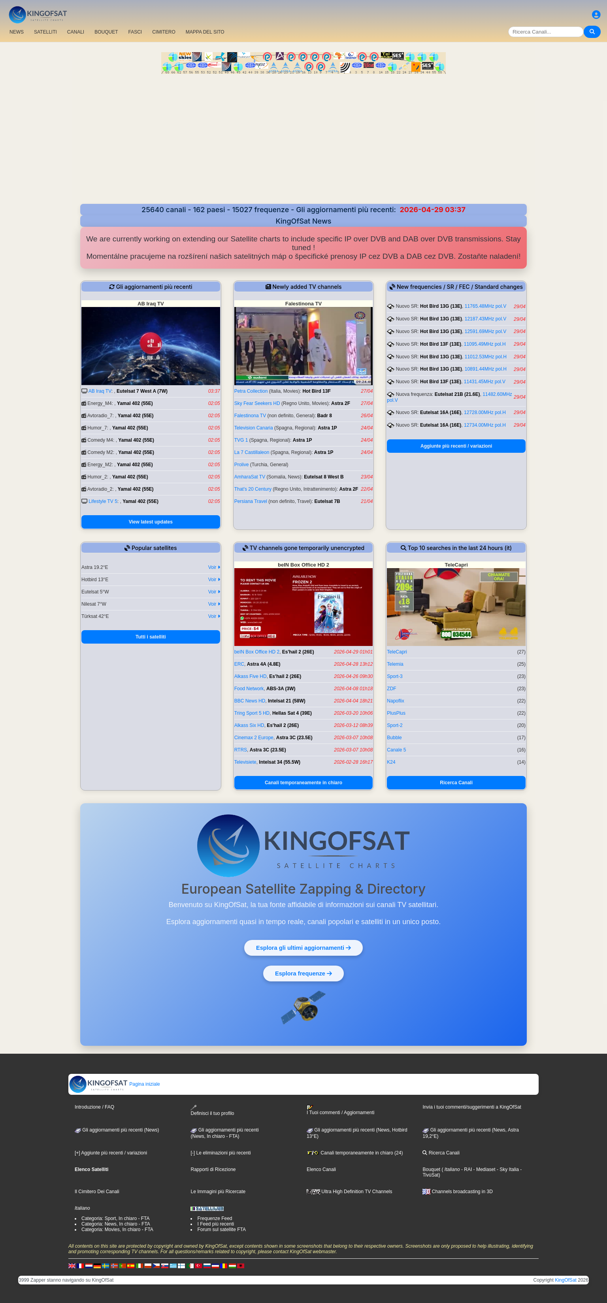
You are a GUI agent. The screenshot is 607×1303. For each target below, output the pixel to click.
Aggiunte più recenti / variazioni (456, 446)
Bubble (394, 737)
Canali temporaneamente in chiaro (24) (355, 1153)
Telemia (395, 664)
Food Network (249, 688)
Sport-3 (394, 676)
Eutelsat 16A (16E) (440, 412)
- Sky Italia (507, 1169)
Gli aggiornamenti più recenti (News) (117, 1130)
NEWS (16, 32)
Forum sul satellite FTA (221, 1229)
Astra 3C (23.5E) (294, 737)
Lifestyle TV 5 (103, 501)
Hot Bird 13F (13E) (440, 344)
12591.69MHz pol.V (485, 331)
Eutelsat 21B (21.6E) (457, 394)
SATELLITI (45, 32)
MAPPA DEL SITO (205, 32)
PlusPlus (396, 713)
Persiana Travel (250, 501)
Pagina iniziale (114, 1084)
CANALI (75, 32)
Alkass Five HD (250, 676)
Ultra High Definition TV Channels (349, 1191)
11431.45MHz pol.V (484, 381)
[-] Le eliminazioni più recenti (220, 1153)
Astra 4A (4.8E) (264, 664)
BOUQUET (106, 32)
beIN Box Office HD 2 (257, 652)
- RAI (466, 1169)
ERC (239, 664)
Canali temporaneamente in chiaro (303, 782)
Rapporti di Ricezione (213, 1169)
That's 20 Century (252, 489)
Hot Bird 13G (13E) (441, 306)
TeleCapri (397, 652)
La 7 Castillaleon (252, 452)
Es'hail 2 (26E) (298, 652)
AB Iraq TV (100, 391)
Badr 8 (324, 415)
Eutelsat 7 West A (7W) (142, 391)
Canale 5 (396, 750)
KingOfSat (566, 1280)
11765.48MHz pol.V (485, 306)
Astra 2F (340, 403)
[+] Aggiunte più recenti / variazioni (111, 1153)
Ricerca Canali (456, 782)
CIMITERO (163, 32)
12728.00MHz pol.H (485, 412)
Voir (214, 567)
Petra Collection (251, 391)
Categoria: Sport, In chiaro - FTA (115, 1218)
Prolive (241, 464)
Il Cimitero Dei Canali (97, 1191)
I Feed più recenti (215, 1224)
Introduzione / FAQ (94, 1107)
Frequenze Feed (214, 1218)
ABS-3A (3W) (281, 688)
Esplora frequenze (303, 973)
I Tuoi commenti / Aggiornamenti (340, 1110)
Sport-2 (394, 725)
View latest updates (151, 522)
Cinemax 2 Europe (253, 737)
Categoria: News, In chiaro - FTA (115, 1224)
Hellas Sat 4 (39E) (292, 713)
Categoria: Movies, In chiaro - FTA (117, 1229)
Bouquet (431, 1169)
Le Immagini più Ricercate (217, 1191)
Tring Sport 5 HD (252, 713)
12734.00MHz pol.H (485, 425)
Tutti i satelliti (151, 637)
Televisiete (245, 762)
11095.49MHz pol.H (485, 344)
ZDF (391, 688)
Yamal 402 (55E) (135, 403)
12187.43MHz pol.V (485, 319)
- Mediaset (483, 1169)
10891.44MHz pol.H (486, 369)
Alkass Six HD (249, 725)
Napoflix (395, 701)
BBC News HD (250, 701)
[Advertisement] (303, 144)
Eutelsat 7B (327, 501)
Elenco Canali (321, 1169)
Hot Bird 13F (316, 391)
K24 (391, 762)
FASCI (135, 32)
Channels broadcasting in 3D (457, 1191)
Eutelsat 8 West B (323, 477)
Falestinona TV (250, 415)
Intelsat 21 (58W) (286, 701)
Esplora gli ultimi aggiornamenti (303, 947)
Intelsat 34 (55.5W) (279, 762)
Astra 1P (327, 428)
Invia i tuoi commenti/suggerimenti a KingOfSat (471, 1107)
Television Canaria (253, 428)
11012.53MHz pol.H (486, 357)
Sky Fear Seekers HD (257, 403)
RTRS (240, 750)
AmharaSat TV (249, 477)
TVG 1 (241, 440)
